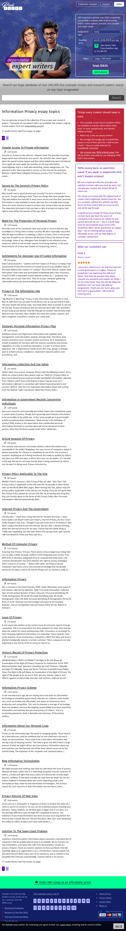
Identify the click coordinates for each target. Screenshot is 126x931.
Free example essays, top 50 (46, 894)
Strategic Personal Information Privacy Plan (29, 326)
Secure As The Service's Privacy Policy (25, 185)
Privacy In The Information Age (21, 291)
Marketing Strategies (14, 908)
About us (103, 906)
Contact (106, 4)
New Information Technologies (20, 761)
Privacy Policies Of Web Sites (20, 796)
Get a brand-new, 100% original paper (97, 152)
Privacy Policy (105, 898)
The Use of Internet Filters (16, 917)
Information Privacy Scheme (19, 687)
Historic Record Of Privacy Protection (25, 652)
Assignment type (83, 33)
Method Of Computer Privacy (19, 544)
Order (119, 4)
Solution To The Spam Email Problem (24, 831)
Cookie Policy (105, 902)
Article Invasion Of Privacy (18, 438)
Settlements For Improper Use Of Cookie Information (34, 256)
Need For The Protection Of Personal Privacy (29, 220)
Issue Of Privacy (12, 617)
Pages (85, 58)
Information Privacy (14, 579)
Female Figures (11, 921)
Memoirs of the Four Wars (16, 912)
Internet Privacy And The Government (25, 509)
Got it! (118, 926)
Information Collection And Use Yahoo (25, 364)
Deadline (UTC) (83, 41)
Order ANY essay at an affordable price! (65, 882)
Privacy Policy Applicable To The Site (24, 474)
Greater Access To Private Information (25, 147)
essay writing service (34, 126)
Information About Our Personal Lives (25, 725)
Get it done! (100, 72)
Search (116, 97)
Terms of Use (105, 894)
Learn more (65, 925)
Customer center (86, 4)
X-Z (73, 908)
